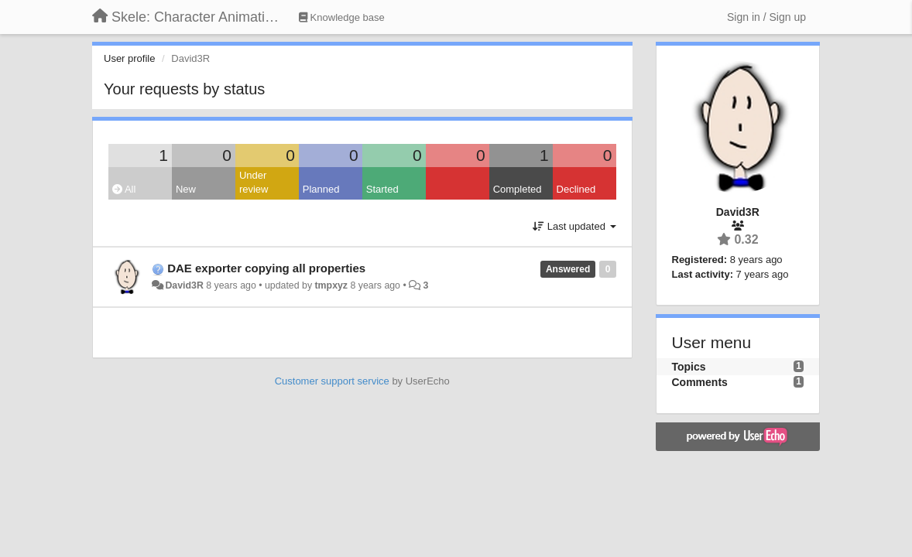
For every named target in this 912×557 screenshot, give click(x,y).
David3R (184, 285)
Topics (689, 367)
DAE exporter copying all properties (266, 268)
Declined (576, 189)
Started (382, 189)
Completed (517, 189)
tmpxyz (331, 285)
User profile (129, 58)
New (186, 189)
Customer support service (332, 381)
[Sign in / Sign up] (766, 17)
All (123, 189)
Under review (254, 182)
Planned (321, 189)
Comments (700, 382)
